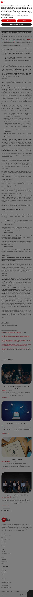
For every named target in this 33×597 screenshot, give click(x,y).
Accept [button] (24, 590)
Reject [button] (8, 590)
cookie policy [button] (11, 580)
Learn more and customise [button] (16, 594)
